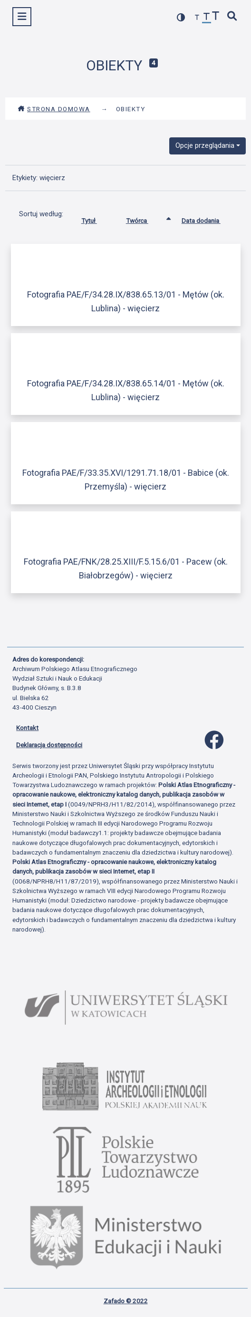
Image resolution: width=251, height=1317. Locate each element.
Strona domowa (54, 109)
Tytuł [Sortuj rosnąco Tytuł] (96, 218)
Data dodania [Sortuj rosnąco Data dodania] (208, 218)
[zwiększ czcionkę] (216, 16)
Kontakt (27, 727)
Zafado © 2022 (126, 1301)
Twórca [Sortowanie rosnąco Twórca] (144, 218)
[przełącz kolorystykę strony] (181, 17)
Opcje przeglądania (204, 145)
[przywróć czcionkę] (207, 17)
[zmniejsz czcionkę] (197, 17)
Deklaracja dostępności (49, 745)
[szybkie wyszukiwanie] (232, 16)
